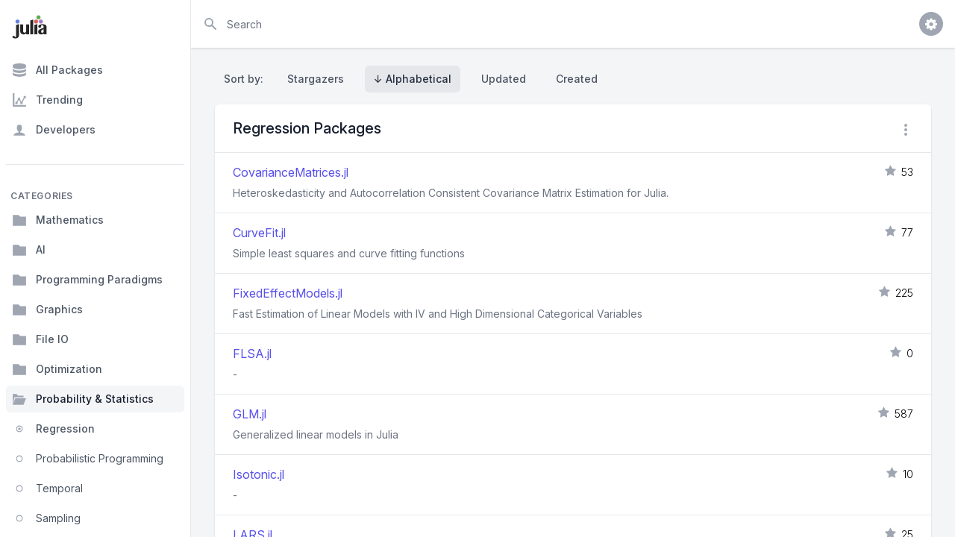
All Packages (57, 70)
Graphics (47, 309)
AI (29, 249)
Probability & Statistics (83, 399)
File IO (40, 339)
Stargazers (315, 78)
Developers (54, 129)
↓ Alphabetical (412, 78)
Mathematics (58, 220)
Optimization (57, 369)
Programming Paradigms (87, 279)
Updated (503, 78)
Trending (47, 99)
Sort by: (246, 78)
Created (577, 78)
